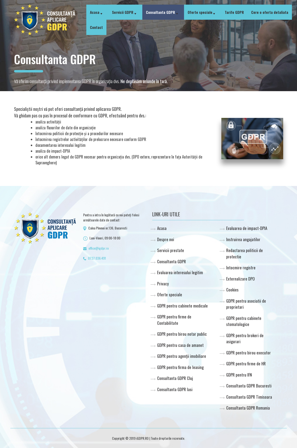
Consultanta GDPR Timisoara (249, 397)
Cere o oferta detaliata (269, 12)
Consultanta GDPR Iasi (175, 389)
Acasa (94, 12)
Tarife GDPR (234, 12)
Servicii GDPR (122, 12)
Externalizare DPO (240, 279)
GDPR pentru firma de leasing (180, 367)
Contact (96, 27)
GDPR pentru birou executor (248, 353)
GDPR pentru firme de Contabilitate (174, 320)
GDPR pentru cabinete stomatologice (243, 321)
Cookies (232, 290)
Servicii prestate (170, 250)
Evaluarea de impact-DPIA (246, 228)
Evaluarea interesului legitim (180, 272)
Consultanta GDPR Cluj (175, 378)
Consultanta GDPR (160, 12)
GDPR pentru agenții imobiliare (181, 356)
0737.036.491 (97, 258)
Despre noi (165, 239)
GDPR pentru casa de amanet (180, 345)
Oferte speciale (200, 12)
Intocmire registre (241, 267)
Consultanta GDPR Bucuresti (249, 386)
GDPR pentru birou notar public (182, 334)
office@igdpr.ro (98, 248)
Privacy (163, 284)
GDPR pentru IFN (239, 375)
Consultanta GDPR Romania (248, 408)
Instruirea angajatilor (243, 239)
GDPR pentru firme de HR (246, 363)
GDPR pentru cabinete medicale (182, 306)
